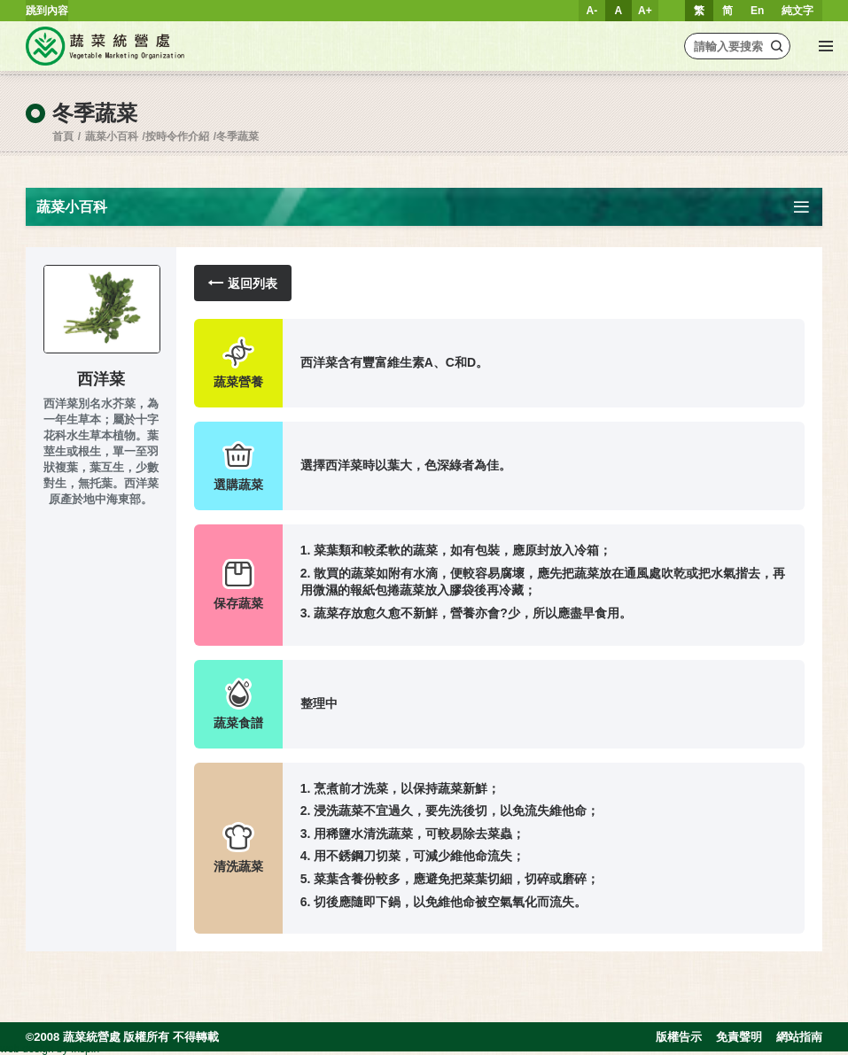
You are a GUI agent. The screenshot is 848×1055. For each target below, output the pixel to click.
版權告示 (679, 1037)
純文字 (797, 10)
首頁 (63, 136)
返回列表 (242, 283)
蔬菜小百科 (111, 136)
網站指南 (799, 1037)
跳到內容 (47, 10)
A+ (645, 10)
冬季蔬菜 (237, 136)
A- (592, 10)
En (757, 10)
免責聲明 (739, 1037)
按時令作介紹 (177, 136)
